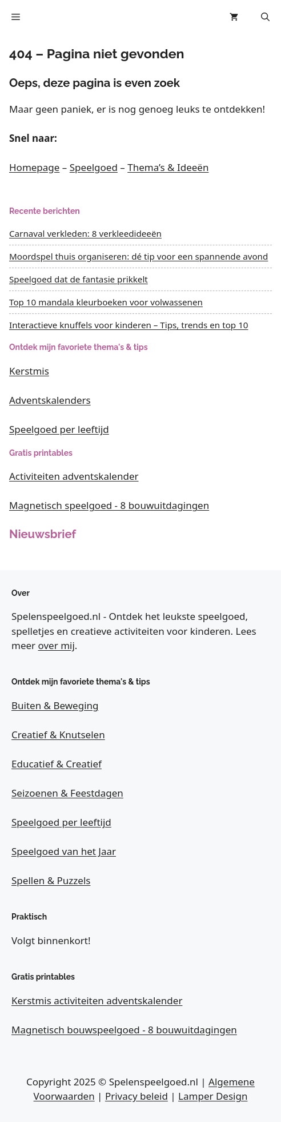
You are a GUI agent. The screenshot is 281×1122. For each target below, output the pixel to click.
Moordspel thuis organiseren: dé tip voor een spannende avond (138, 256)
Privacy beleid (136, 1096)
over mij (56, 645)
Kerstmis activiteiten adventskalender (96, 1000)
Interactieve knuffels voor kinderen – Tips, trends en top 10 (128, 325)
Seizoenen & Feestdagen (67, 792)
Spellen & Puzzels (50, 880)
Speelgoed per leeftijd (59, 429)
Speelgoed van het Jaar (63, 851)
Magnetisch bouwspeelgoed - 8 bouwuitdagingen (124, 1029)
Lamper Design (212, 1096)
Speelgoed (94, 167)
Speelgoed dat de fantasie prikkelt (78, 279)
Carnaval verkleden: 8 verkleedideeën (85, 233)
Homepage (34, 167)
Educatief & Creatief (56, 763)
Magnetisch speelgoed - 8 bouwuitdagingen (109, 505)
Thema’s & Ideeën (167, 167)
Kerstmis (29, 370)
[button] (265, 17)
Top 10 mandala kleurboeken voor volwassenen (106, 302)
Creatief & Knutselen (58, 734)
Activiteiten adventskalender (74, 476)
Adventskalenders (50, 400)
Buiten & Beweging (55, 705)
